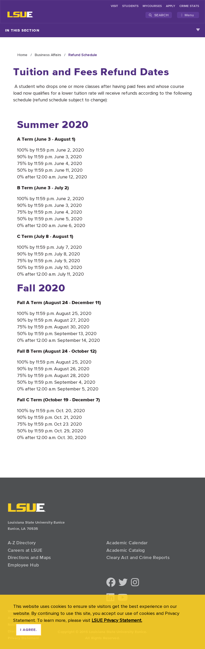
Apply (170, 6)
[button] (110, 583)
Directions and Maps (29, 557)
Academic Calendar (127, 542)
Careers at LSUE (25, 550)
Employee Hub (23, 565)
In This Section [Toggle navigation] (102, 30)
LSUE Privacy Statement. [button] (117, 620)
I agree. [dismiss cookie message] (28, 630)
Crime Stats (189, 6)
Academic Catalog (125, 550)
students (130, 6)
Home (22, 54)
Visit (114, 6)
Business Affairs (48, 54)
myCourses (152, 6)
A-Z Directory (22, 542)
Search (159, 15)
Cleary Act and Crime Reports (138, 557)
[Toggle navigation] (188, 15)
